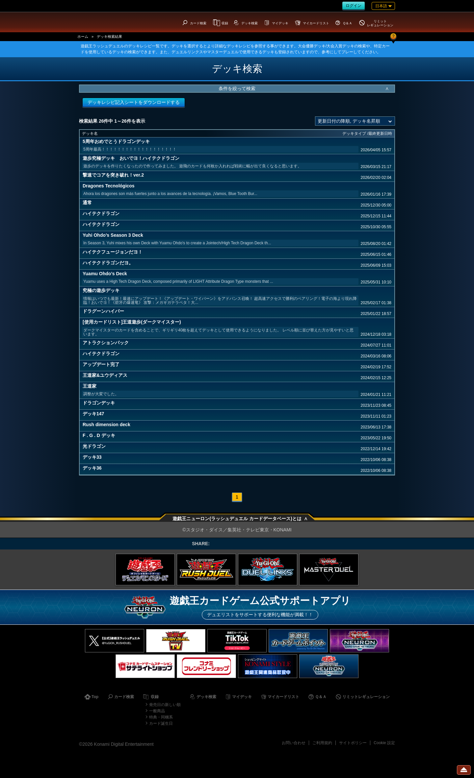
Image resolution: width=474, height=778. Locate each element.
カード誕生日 (161, 723)
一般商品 (157, 711)
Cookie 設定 (384, 743)
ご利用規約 (322, 743)
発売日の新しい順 (165, 704)
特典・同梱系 (161, 717)
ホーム (82, 36)
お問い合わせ (293, 743)
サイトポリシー (353, 743)
